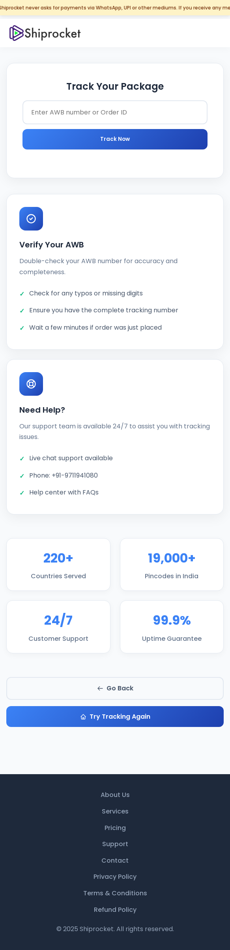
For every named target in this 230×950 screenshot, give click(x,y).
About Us (115, 794)
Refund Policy (115, 909)
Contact (115, 860)
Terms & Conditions (115, 893)
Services (115, 811)
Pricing (115, 827)
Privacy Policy (115, 876)
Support (115, 844)
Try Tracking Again (115, 716)
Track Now (115, 139)
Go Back (115, 688)
